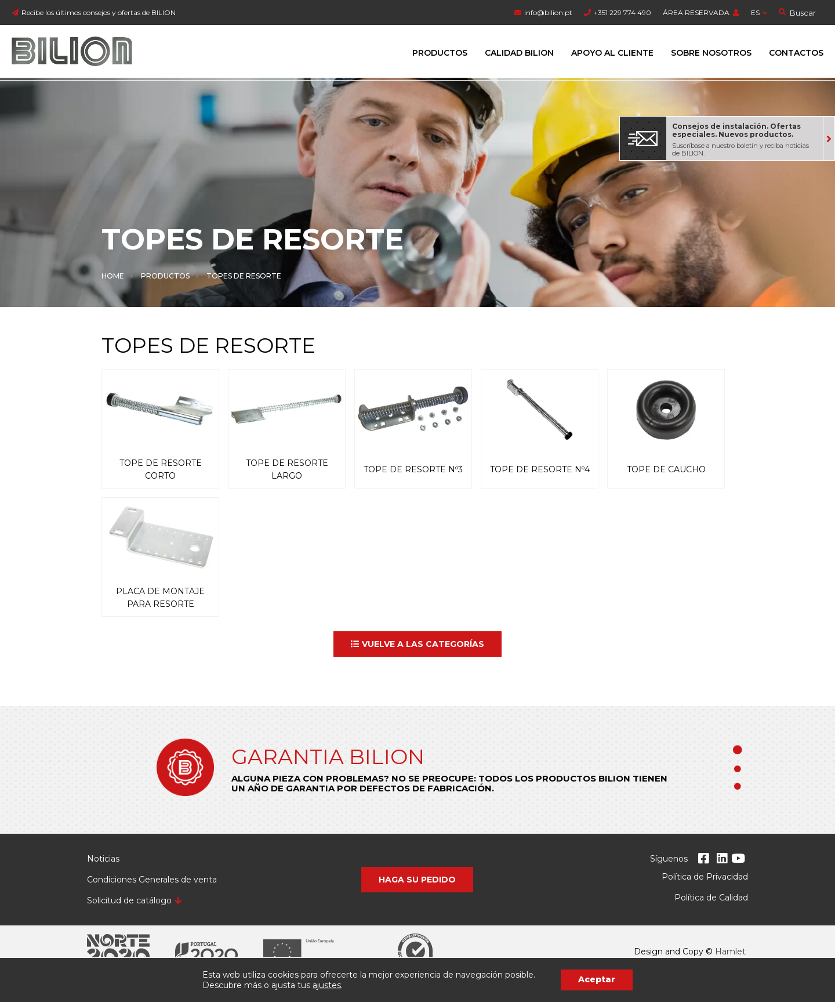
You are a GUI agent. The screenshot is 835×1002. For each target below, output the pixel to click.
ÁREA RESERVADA (696, 12)
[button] (417, 644)
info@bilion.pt (548, 12)
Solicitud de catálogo (129, 900)
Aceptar (596, 979)
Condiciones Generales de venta (152, 879)
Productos (439, 53)
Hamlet (730, 951)
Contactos (796, 53)
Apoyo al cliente (612, 53)
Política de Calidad (711, 897)
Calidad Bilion (519, 53)
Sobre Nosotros (711, 53)
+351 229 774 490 (622, 12)
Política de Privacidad (705, 876)
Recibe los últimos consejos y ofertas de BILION (98, 12)
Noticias (103, 858)
